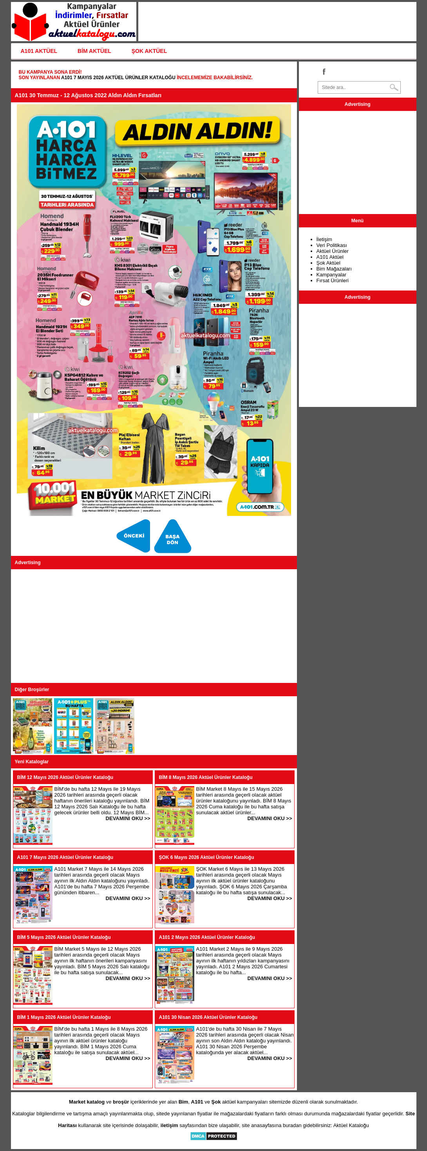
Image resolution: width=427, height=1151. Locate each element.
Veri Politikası (332, 245)
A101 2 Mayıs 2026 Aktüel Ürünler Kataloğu (207, 937)
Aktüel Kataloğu (351, 1125)
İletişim (324, 239)
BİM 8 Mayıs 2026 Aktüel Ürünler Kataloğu (206, 777)
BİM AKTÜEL (94, 51)
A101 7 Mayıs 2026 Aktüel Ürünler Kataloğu (118, 77)
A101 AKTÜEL (39, 51)
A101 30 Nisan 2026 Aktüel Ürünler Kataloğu (208, 1017)
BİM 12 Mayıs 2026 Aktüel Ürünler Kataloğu (65, 777)
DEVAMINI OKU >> (128, 818)
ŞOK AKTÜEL (149, 51)
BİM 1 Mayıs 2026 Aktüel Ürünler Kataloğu (64, 1017)
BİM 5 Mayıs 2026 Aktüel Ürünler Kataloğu (64, 937)
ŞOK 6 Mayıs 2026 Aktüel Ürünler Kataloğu (206, 857)
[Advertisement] (154, 626)
